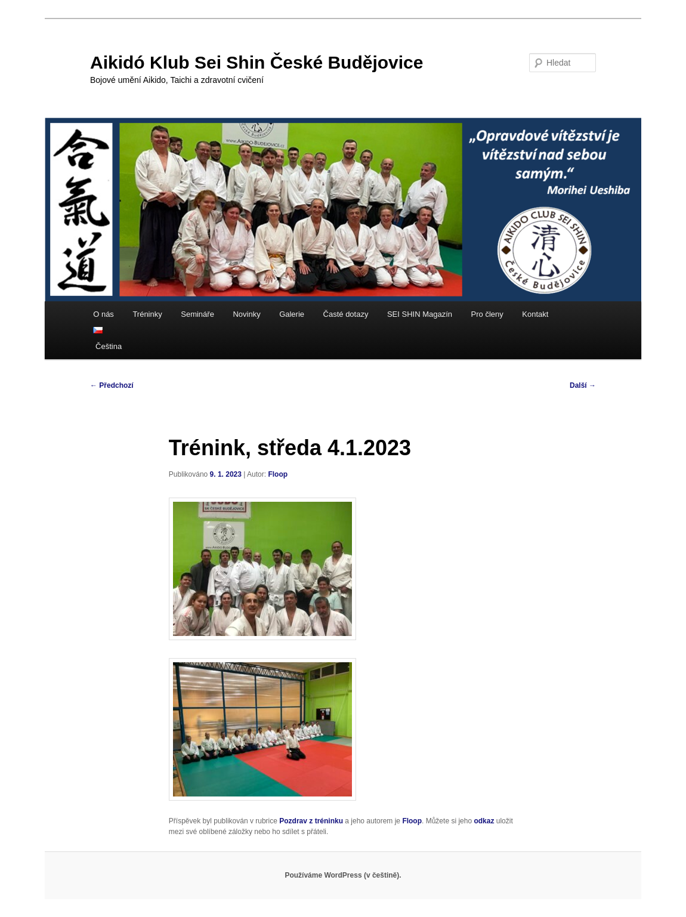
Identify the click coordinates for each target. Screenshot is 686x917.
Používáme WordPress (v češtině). (343, 875)
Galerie (291, 314)
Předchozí (112, 385)
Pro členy (487, 314)
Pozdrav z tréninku (311, 821)
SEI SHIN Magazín (419, 314)
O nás (103, 314)
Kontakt (535, 314)
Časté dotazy (346, 314)
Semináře (197, 314)
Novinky (246, 314)
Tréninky (147, 314)
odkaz (484, 821)
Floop (278, 474)
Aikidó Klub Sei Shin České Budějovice (256, 62)
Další (583, 385)
